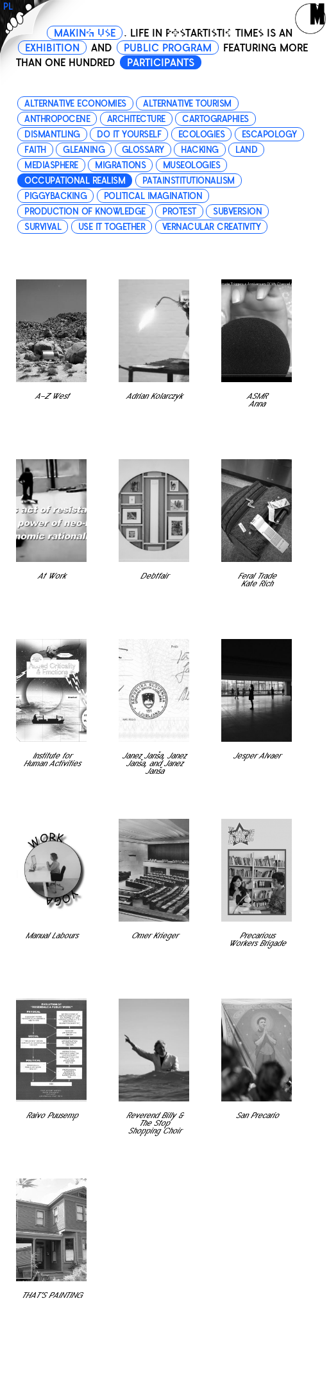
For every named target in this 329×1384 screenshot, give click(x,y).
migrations (120, 165)
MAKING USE (84, 33)
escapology (269, 134)
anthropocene (57, 119)
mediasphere (51, 165)
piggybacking (55, 196)
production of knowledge (85, 211)
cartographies (215, 119)
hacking (200, 150)
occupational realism (74, 181)
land (246, 150)
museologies (192, 165)
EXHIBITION (52, 48)
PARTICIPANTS (160, 63)
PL (8, 7)
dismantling (52, 134)
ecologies (201, 134)
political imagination (153, 196)
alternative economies (75, 104)
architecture (136, 119)
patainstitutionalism (188, 181)
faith (35, 150)
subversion (237, 211)
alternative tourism (187, 104)
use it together (112, 227)
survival (42, 227)
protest (179, 211)
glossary (143, 150)
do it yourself (129, 134)
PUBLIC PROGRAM (168, 48)
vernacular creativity (211, 227)
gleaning (84, 150)
